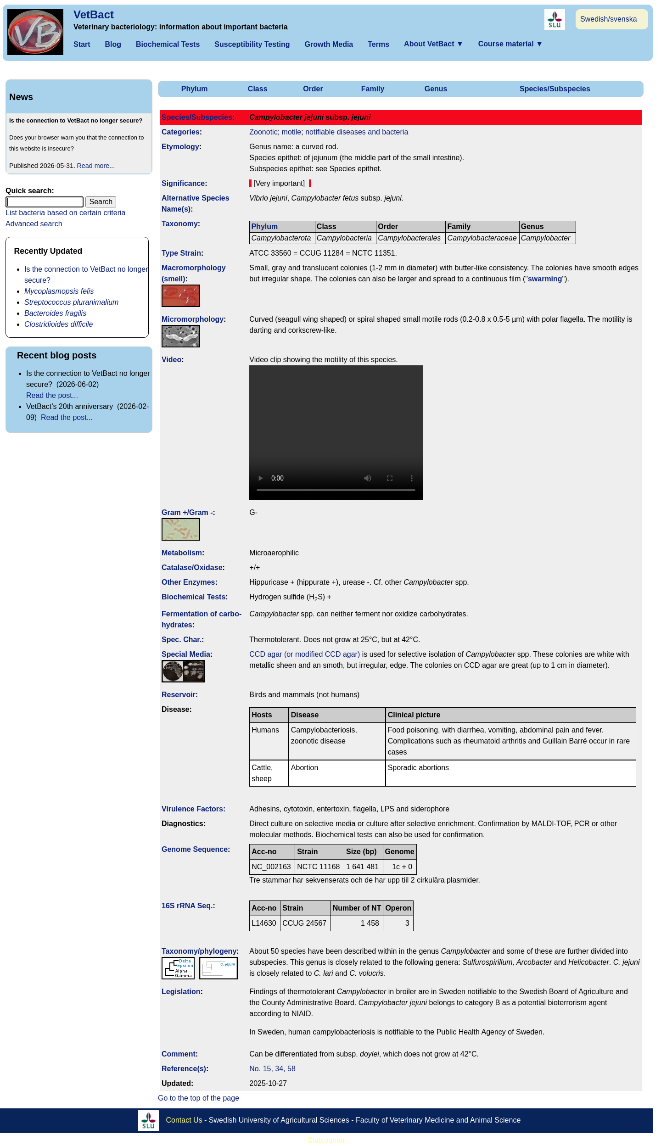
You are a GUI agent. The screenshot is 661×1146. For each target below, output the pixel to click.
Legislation (181, 991)
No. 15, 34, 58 (272, 1069)
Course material (510, 44)
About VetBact (434, 44)
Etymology (180, 147)
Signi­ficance (183, 183)
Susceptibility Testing (252, 44)
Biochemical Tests (168, 44)
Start (81, 44)
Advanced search (34, 224)
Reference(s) (184, 1069)
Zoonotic (263, 132)
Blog (113, 44)
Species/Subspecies (555, 89)
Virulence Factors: (193, 809)
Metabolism (182, 553)
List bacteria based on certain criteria (65, 213)
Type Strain (181, 253)
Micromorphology (193, 319)
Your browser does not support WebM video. (336, 432)
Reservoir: (180, 695)
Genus (436, 89)
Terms (378, 44)
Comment (179, 1054)
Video (171, 359)
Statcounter (326, 1140)
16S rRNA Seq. (187, 906)
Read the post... (52, 395)
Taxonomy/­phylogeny (199, 951)
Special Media (186, 654)
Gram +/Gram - (187, 512)
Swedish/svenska (608, 19)
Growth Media (328, 44)
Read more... (96, 165)
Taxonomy (180, 224)
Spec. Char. (182, 639)
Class (258, 89)
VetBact (93, 14)
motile (292, 132)
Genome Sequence (195, 849)
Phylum (194, 89)
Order (313, 89)
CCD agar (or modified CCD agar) (304, 654)
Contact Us (184, 1120)
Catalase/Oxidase (192, 567)
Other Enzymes (188, 582)
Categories (181, 132)
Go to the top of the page (198, 1098)
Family (373, 89)
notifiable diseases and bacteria (356, 132)
